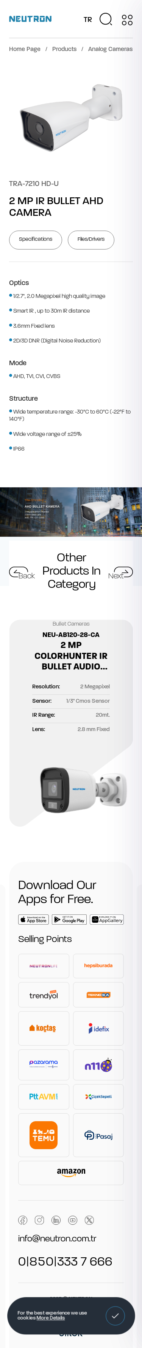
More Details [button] (50, 1318)
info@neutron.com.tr (57, 1239)
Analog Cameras (110, 49)
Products (64, 49)
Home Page (25, 49)
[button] (115, 1315)
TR (88, 20)
